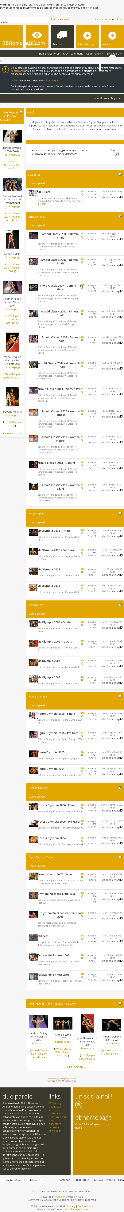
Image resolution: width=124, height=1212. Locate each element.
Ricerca (104, 98)
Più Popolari (9, 116)
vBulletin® (62, 1196)
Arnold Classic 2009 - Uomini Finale (60, 235)
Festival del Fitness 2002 (53, 955)
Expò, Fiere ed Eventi (41, 857)
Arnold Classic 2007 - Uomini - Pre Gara (61, 287)
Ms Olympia (36, 605)
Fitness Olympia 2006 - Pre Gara (58, 821)
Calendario (77, 53)
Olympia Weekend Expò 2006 (56, 894)
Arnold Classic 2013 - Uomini (56, 463)
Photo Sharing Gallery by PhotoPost (62, 1078)
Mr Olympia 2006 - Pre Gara (55, 550)
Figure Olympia (38, 696)
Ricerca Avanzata (60, 19)
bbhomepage (12, 154)
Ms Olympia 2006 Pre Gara (12, 375)
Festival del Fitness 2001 (53, 974)
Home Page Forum (49, 53)
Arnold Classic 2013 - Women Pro (59, 389)
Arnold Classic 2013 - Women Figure (61, 438)
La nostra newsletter (54, 1129)
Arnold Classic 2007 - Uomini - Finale (60, 261)
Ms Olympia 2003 (48, 677)
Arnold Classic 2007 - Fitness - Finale (60, 313)
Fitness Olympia (38, 788)
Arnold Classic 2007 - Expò (54, 874)
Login (120, 19)
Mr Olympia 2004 (48, 569)
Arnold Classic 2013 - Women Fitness (61, 413)
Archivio (111, 1180)
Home (95, 98)
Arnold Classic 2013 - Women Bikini (12, 268)
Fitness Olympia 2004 (51, 838)
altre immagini (12, 433)
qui (46, 89)
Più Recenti (11, 112)
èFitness (42, 936)
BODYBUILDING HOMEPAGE (88, 1180)
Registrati (115, 98)
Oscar (43, 203)
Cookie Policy (85, 1206)
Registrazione (102, 19)
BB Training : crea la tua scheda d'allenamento (56, 1108)
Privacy (71, 1206)
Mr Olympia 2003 (48, 586)
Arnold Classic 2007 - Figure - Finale (61, 339)
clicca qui (53, 80)
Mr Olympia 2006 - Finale (53, 531)
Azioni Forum (93, 53)
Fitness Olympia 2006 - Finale (12, 165)
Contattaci (64, 1180)
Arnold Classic (37, 217)
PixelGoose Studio (77, 1209)
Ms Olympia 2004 (48, 661)
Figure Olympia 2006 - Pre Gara (58, 733)
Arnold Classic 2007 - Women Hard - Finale (12, 216)
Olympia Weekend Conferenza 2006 (61, 914)
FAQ (65, 53)
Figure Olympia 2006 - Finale (56, 713)
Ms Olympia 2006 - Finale (54, 622)
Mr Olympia (36, 513)
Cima (121, 1180)
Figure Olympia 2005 (50, 752)
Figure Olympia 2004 (13, 423)
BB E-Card (44, 192)
